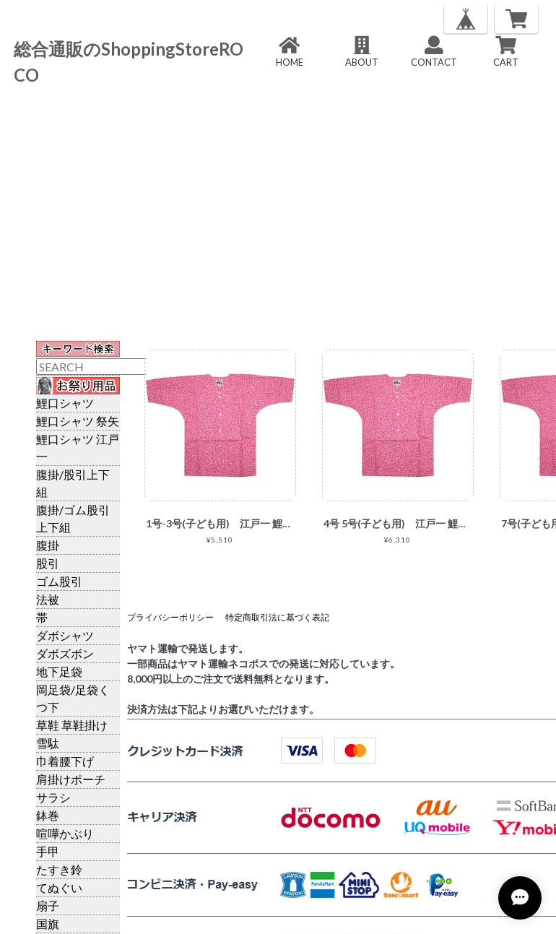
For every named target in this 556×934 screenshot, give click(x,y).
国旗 (47, 923)
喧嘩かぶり (65, 833)
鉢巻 (47, 815)
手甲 (47, 851)
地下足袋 (59, 671)
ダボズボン (65, 653)
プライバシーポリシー (170, 617)
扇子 (47, 905)
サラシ (53, 797)
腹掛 (47, 545)
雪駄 (47, 743)
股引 (47, 563)
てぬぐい (59, 887)
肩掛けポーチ (70, 779)
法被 (47, 599)
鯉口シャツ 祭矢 (77, 421)
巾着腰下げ (65, 761)
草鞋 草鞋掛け (72, 725)
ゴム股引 (59, 581)
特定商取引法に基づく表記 (277, 617)
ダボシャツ (65, 635)
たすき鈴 (59, 869)
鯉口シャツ (65, 403)
